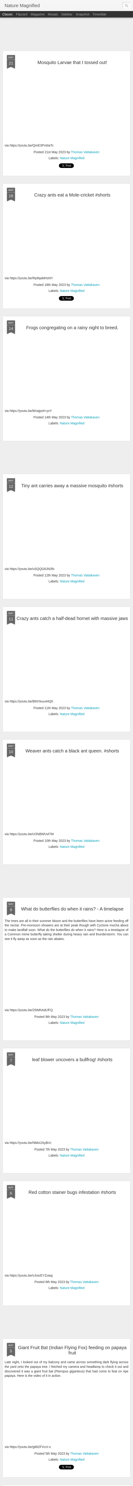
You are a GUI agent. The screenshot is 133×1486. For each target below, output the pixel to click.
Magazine (38, 14)
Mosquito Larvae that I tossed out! (72, 62)
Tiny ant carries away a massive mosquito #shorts (72, 485)
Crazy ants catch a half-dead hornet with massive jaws (72, 618)
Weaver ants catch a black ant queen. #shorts (72, 750)
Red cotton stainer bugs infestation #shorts (72, 1192)
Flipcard (21, 14)
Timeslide (99, 14)
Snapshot (82, 14)
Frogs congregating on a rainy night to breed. (72, 327)
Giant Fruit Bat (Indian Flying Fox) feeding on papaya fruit (72, 1350)
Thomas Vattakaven (85, 152)
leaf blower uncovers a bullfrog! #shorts (72, 1059)
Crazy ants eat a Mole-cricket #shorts (72, 194)
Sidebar (67, 14)
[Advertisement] (66, 34)
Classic (7, 14)
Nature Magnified (72, 158)
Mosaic (53, 14)
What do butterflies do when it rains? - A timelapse (72, 908)
